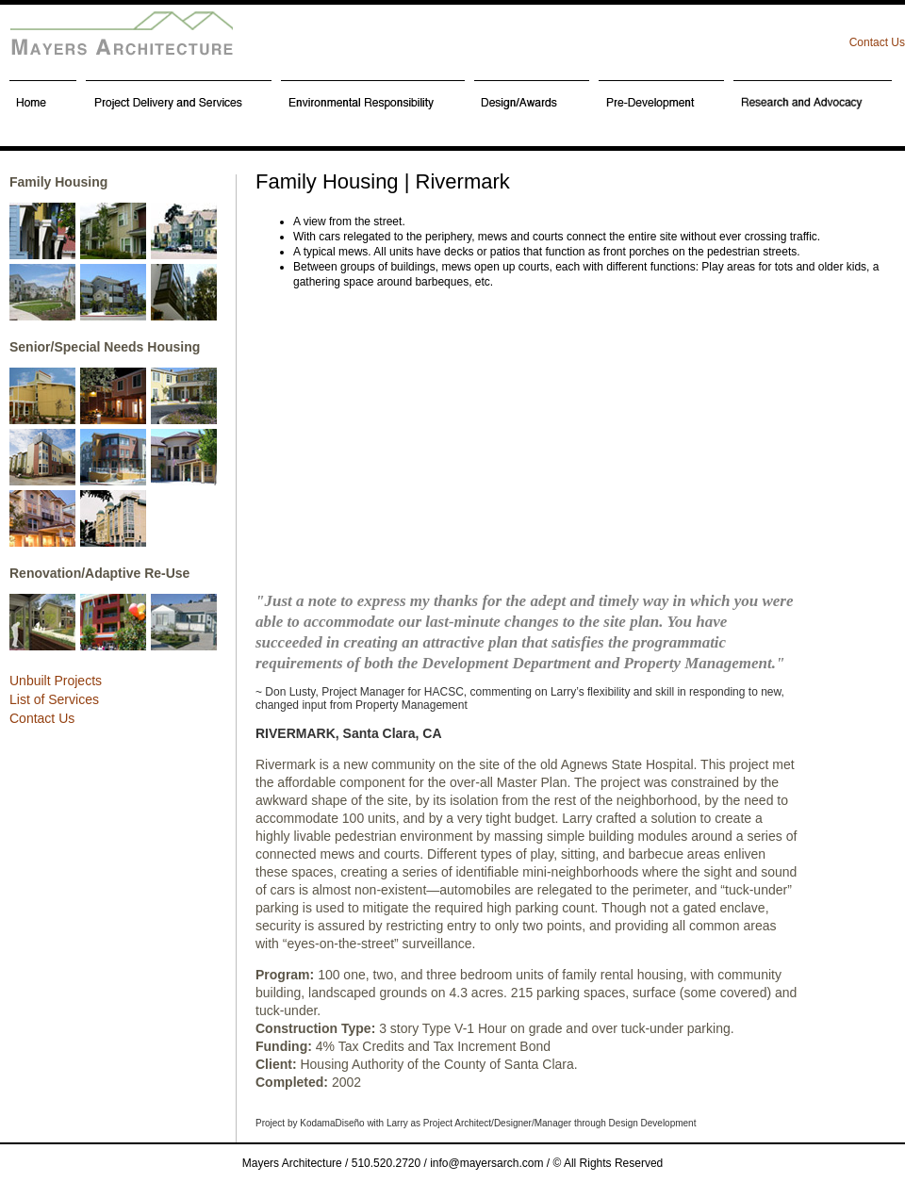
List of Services (54, 699)
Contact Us (877, 42)
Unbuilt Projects (55, 680)
